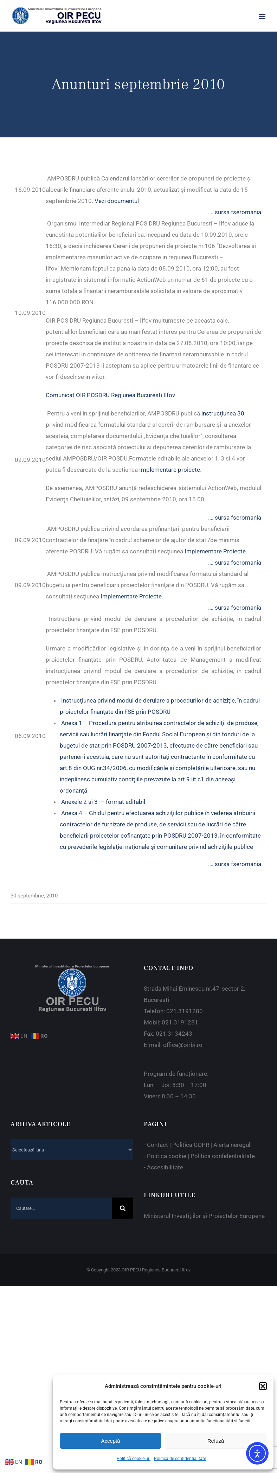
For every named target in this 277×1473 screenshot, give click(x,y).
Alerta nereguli (232, 1144)
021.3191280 (184, 1011)
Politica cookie (166, 1156)
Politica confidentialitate (223, 1156)
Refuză (215, 1441)
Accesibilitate (165, 1167)
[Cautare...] (61, 1208)
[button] (262, 1386)
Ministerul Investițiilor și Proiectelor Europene (204, 1215)
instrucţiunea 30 (222, 413)
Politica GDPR (190, 1144)
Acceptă (110, 1441)
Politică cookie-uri (133, 1458)
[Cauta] (122, 1208)
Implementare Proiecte (215, 551)
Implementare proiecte (169, 469)
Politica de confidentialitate (180, 1458)
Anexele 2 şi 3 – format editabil (103, 801)
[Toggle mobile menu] (262, 16)
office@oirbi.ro (182, 1044)
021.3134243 (174, 1033)
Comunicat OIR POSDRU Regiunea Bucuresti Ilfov (110, 395)
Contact (157, 1144)
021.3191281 (180, 1022)
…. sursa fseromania (234, 212)
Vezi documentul (117, 200)
